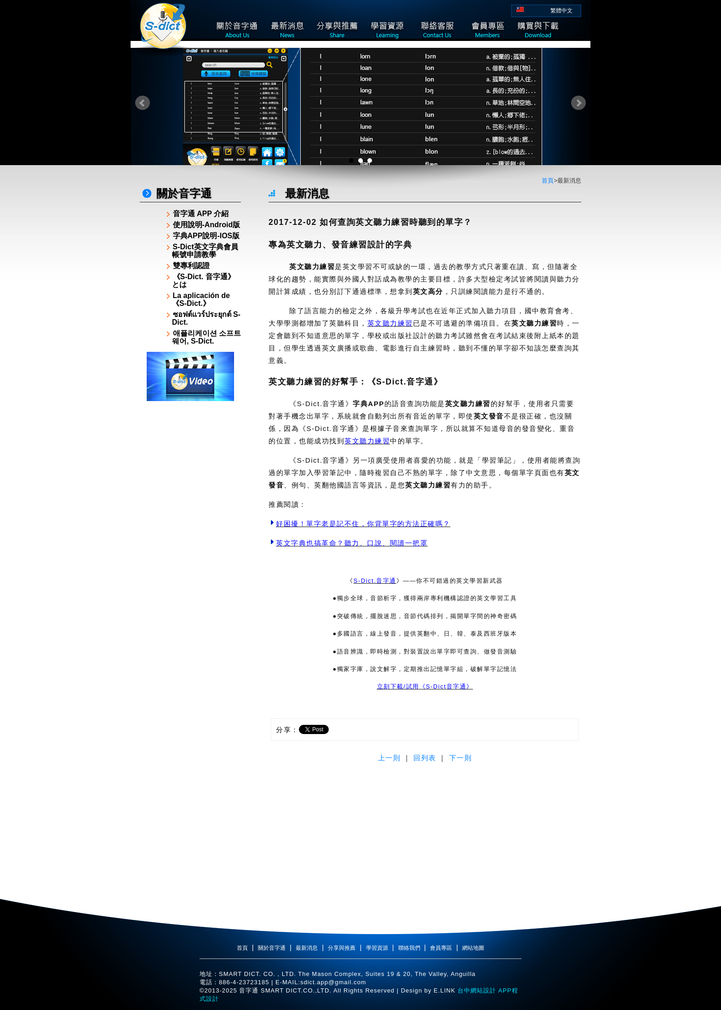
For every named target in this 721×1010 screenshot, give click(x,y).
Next (578, 103)
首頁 (548, 180)
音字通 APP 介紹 (201, 214)
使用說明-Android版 (206, 225)
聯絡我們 (410, 948)
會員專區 (441, 948)
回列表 (424, 758)
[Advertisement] (190, 544)
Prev (142, 103)
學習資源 (377, 948)
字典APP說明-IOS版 (206, 236)
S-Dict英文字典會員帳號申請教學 (205, 250)
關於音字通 (272, 948)
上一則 (389, 758)
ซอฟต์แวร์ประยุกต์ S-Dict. (206, 318)
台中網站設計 (475, 990)
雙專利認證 (191, 266)
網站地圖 (473, 948)
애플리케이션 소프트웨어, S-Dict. (206, 337)
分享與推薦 (341, 948)
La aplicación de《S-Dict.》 (201, 299)
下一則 (460, 758)
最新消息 (307, 948)
